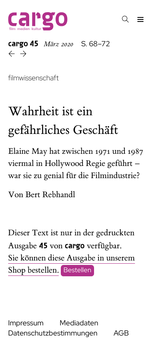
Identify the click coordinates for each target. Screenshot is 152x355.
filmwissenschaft (33, 78)
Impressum (25, 323)
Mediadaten (79, 323)
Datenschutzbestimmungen (52, 333)
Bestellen (78, 270)
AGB (121, 333)
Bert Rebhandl (50, 195)
